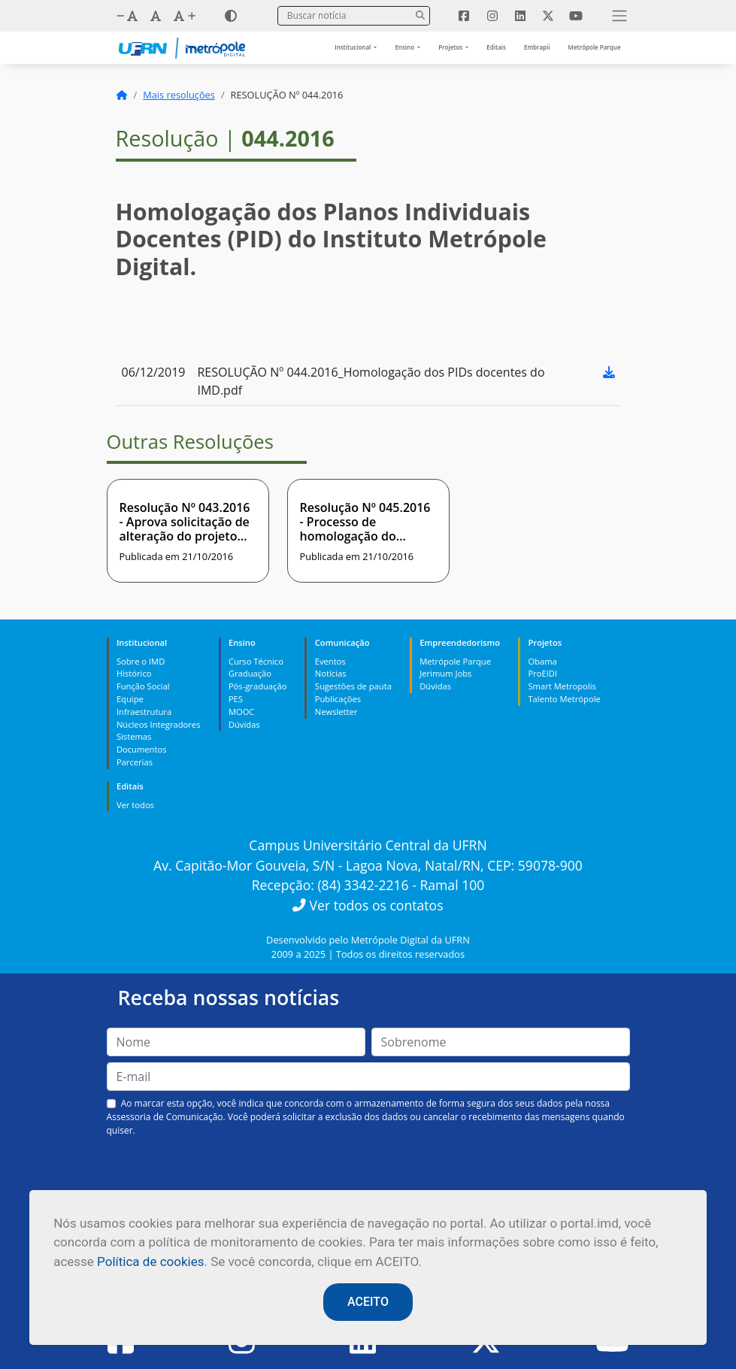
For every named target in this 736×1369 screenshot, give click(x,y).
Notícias (331, 673)
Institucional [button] (353, 47)
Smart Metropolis (561, 686)
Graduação (250, 673)
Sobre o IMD (141, 661)
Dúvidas (244, 724)
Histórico (134, 673)
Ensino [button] (405, 47)
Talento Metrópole (564, 698)
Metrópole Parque (594, 47)
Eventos (330, 661)
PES (236, 698)
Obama (542, 661)
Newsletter (336, 711)
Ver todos (135, 804)
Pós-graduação (257, 686)
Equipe (130, 698)
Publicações (338, 698)
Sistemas (134, 736)
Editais (496, 47)
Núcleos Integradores (159, 724)
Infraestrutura (144, 711)
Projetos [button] (451, 47)
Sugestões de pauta (353, 686)
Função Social (143, 686)
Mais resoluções (179, 94)
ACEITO (368, 1302)
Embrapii (537, 47)
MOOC (242, 711)
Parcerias (135, 762)
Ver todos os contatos (367, 905)
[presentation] (368, 1172)
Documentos (142, 749)
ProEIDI (542, 673)
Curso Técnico (256, 661)
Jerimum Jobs (445, 673)
